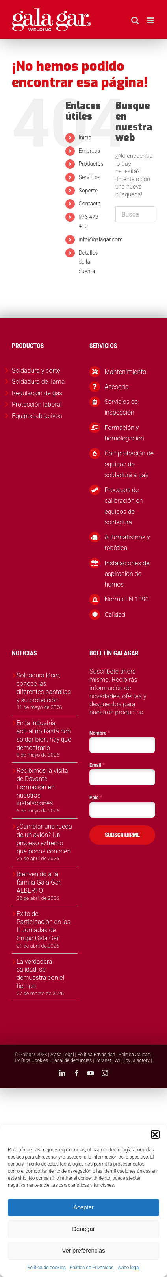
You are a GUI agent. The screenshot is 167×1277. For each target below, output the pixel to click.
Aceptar (83, 1207)
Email (97, 765)
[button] (155, 1134)
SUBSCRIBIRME (122, 835)
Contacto (90, 203)
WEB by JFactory (132, 1060)
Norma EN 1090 (126, 599)
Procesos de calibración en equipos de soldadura (123, 506)
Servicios (90, 177)
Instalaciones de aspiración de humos (126, 573)
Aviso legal (129, 1267)
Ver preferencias (83, 1250)
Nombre (99, 732)
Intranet (103, 1060)
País (95, 797)
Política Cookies (31, 1060)
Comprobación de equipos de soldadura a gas (129, 464)
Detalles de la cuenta (88, 262)
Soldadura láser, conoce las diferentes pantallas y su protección (44, 687)
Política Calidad (134, 1054)
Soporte (88, 190)
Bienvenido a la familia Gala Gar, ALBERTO (39, 882)
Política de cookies (46, 1267)
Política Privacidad (96, 1054)
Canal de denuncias (72, 1060)
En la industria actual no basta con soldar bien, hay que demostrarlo (44, 735)
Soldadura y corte (36, 370)
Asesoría (116, 387)
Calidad (114, 614)
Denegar (83, 1228)
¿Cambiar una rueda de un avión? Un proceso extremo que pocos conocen (44, 839)
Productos (91, 164)
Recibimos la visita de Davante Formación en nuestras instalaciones (42, 787)
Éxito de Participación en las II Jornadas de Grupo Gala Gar (44, 926)
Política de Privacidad (92, 1267)
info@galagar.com (101, 239)
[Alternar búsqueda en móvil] (135, 20)
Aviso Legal (62, 1054)
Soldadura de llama (38, 381)
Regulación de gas (37, 393)
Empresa (89, 151)
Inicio (85, 137)
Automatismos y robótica (127, 542)
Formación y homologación (124, 433)
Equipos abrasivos (37, 416)
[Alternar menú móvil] (151, 20)
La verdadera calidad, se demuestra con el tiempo (40, 974)
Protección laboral (36, 404)
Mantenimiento (125, 372)
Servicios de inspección (121, 407)
